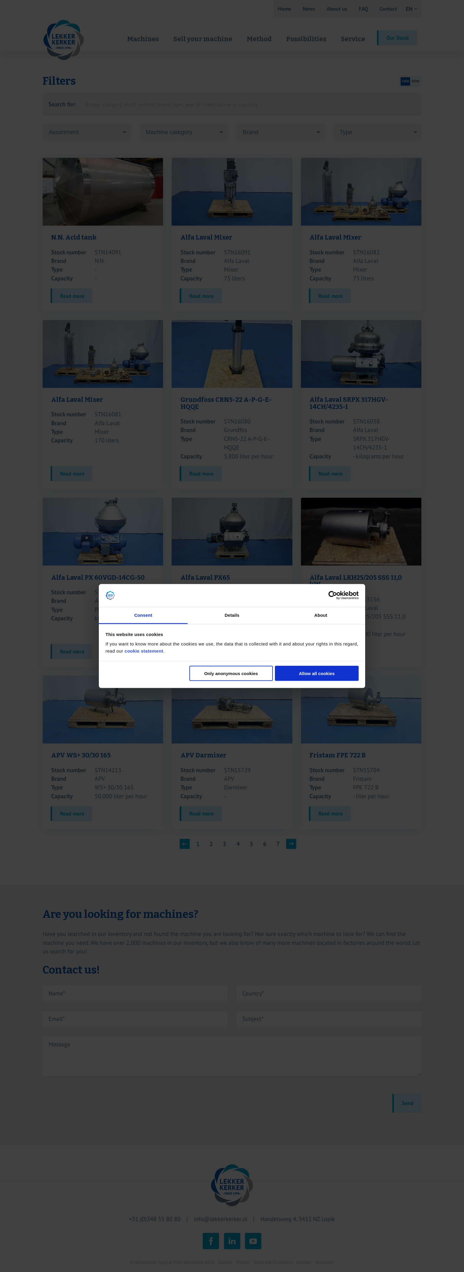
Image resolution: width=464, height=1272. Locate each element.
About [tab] (320, 614)
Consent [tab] (143, 614)
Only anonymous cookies (231, 673)
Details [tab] (232, 614)
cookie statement (144, 650)
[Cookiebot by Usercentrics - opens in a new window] (333, 595)
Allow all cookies (317, 673)
